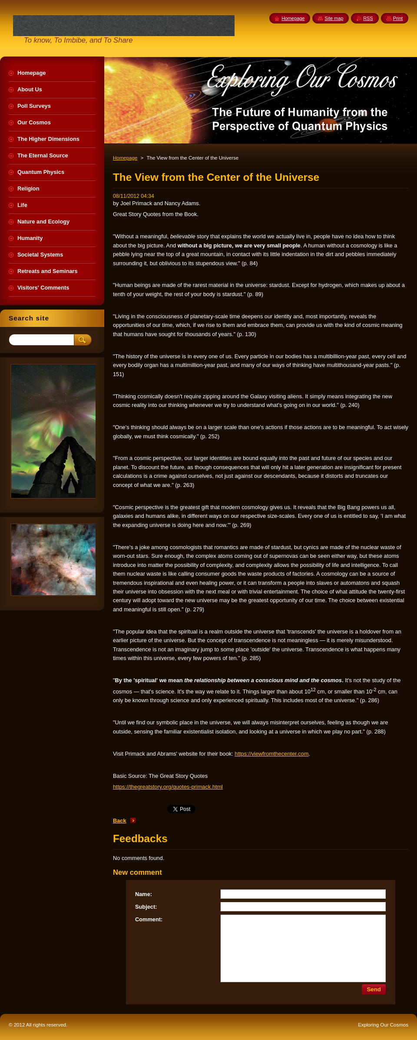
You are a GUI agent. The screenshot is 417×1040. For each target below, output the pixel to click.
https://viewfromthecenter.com (271, 753)
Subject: (146, 906)
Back (119, 820)
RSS (368, 18)
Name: (143, 894)
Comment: (148, 919)
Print (398, 18)
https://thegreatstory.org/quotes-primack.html (168, 786)
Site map (333, 18)
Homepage (125, 157)
